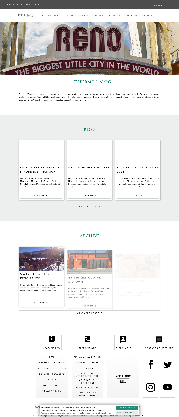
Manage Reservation (87, 356)
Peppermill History (51, 362)
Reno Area (52, 379)
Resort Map (87, 368)
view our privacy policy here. (101, 413)
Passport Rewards (87, 387)
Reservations (87, 343)
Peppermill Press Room (52, 368)
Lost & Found (51, 385)
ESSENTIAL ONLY (126, 412)
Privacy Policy (51, 391)
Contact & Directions (159, 343)
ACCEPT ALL (127, 408)
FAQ (51, 356)
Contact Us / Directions (87, 381)
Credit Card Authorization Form (87, 374)
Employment (123, 343)
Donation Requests (51, 374)
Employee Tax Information (87, 394)
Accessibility (51, 343)
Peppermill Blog (87, 362)
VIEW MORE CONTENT (89, 206)
